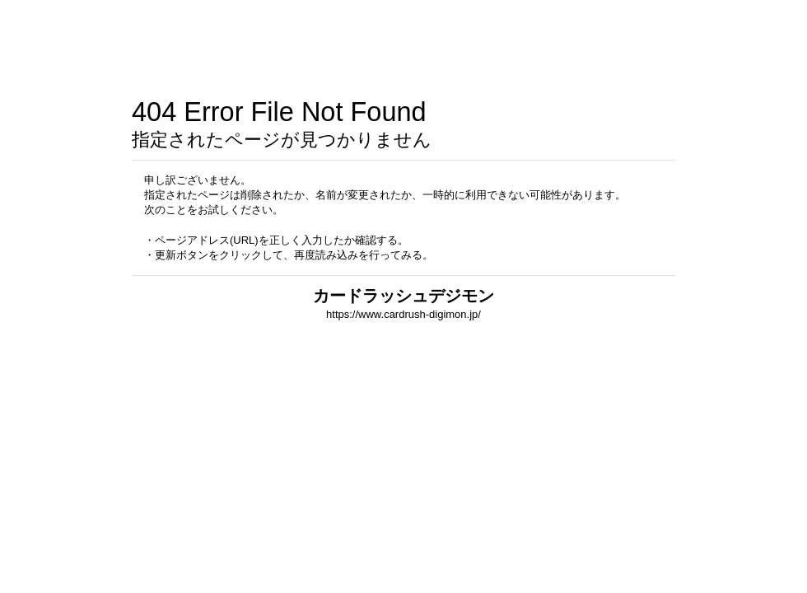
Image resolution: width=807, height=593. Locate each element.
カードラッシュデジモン (403, 296)
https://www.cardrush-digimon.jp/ (403, 314)
